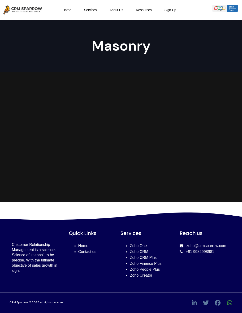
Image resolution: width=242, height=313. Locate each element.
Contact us (87, 252)
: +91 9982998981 (197, 252)
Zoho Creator (141, 275)
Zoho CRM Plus (143, 258)
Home (66, 10)
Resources (144, 10)
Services (90, 10)
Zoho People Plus (145, 269)
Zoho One (138, 246)
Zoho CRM (139, 252)
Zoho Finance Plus (145, 263)
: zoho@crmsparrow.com (203, 246)
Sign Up (170, 10)
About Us (116, 10)
